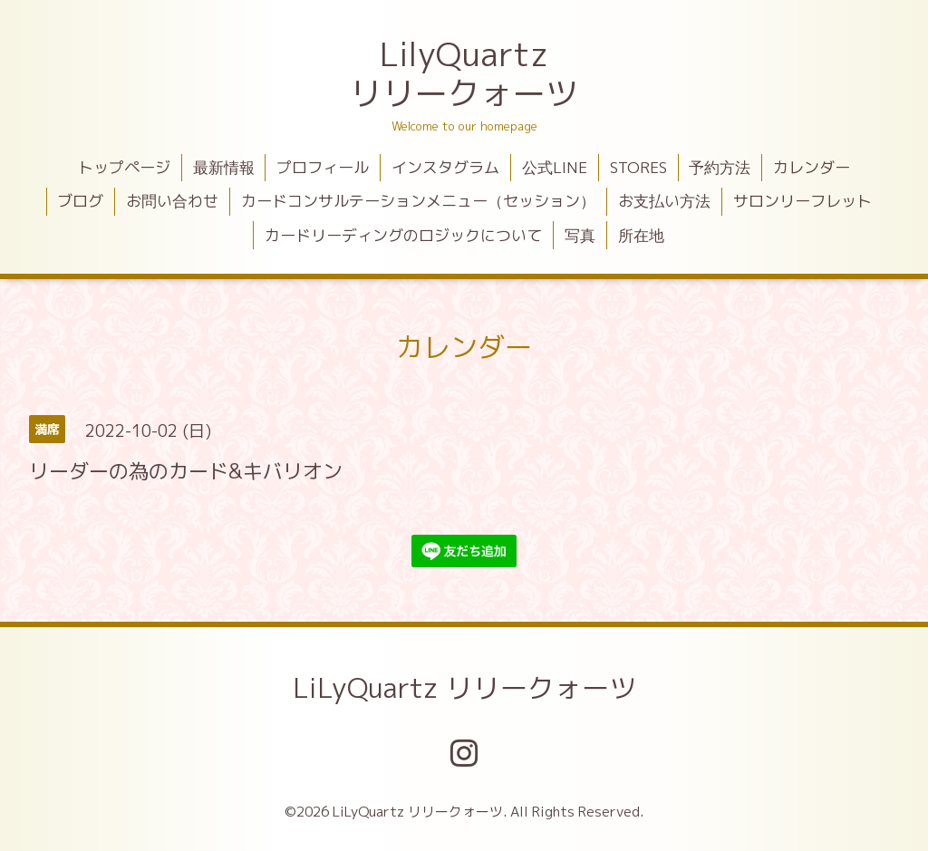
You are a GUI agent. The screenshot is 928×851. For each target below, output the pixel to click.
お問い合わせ (172, 200)
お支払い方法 (664, 200)
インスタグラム (445, 167)
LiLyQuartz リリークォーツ (464, 688)
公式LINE (554, 167)
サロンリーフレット (802, 200)
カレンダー (811, 167)
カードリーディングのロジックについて (403, 235)
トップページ (124, 167)
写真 (580, 235)
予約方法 (719, 167)
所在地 (641, 235)
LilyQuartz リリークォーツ (464, 73)
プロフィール (322, 167)
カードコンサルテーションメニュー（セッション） (418, 200)
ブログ (80, 200)
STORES (638, 167)
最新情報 (224, 167)
